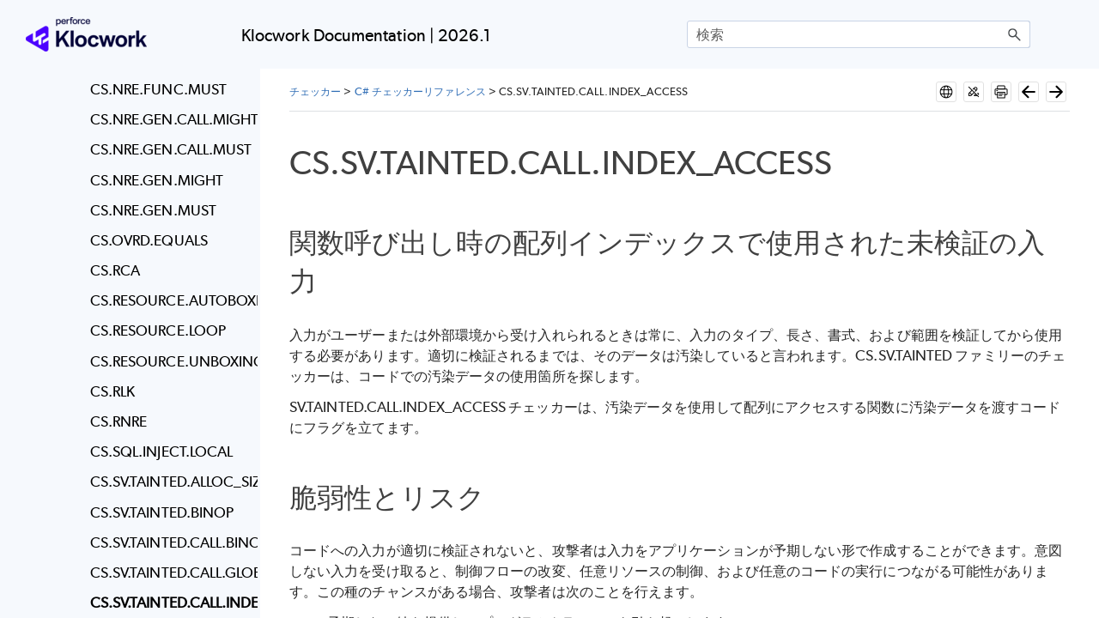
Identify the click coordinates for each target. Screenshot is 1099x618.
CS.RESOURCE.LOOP (158, 330)
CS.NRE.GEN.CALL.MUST (169, 149)
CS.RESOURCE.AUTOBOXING (169, 300)
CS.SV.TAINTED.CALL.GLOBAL (169, 572)
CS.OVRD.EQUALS (149, 240)
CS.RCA (115, 270)
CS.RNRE (119, 421)
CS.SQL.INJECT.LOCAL (162, 451)
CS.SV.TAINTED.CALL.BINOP (169, 542)
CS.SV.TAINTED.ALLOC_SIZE (169, 481)
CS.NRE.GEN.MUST (153, 210)
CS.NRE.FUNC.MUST (158, 89)
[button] (1014, 34)
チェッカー (315, 91)
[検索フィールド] (858, 34)
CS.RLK (112, 391)
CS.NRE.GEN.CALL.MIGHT (169, 119)
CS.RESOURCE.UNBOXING (169, 361)
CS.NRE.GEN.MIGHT (156, 180)
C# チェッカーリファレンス (420, 91)
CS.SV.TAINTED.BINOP (162, 512)
